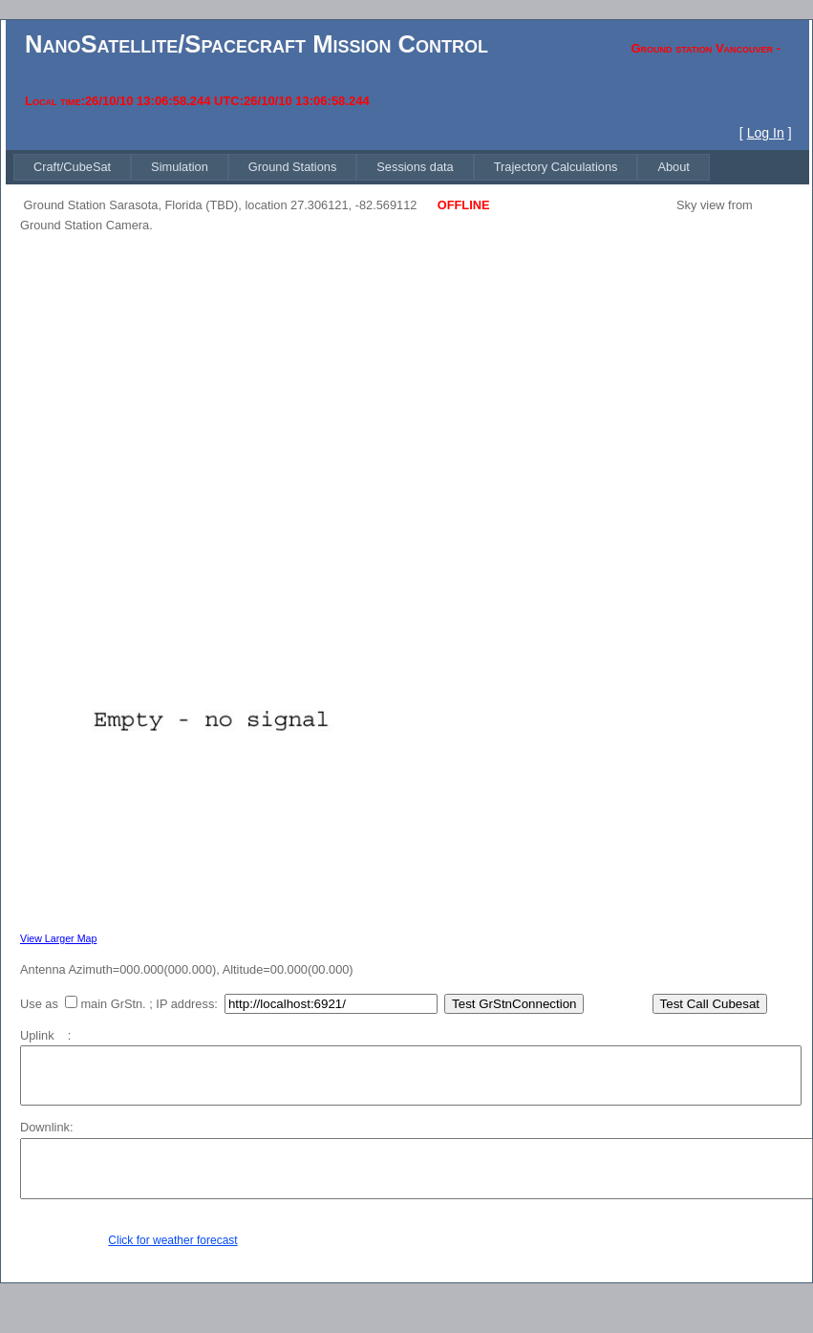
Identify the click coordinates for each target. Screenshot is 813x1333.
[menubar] (361, 167)
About (673, 167)
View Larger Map (58, 938)
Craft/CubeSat (72, 167)
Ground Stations (292, 167)
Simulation (179, 167)
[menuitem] (72, 167)
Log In (765, 132)
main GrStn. (112, 1004)
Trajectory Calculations (556, 167)
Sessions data (414, 167)
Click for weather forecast (172, 1240)
